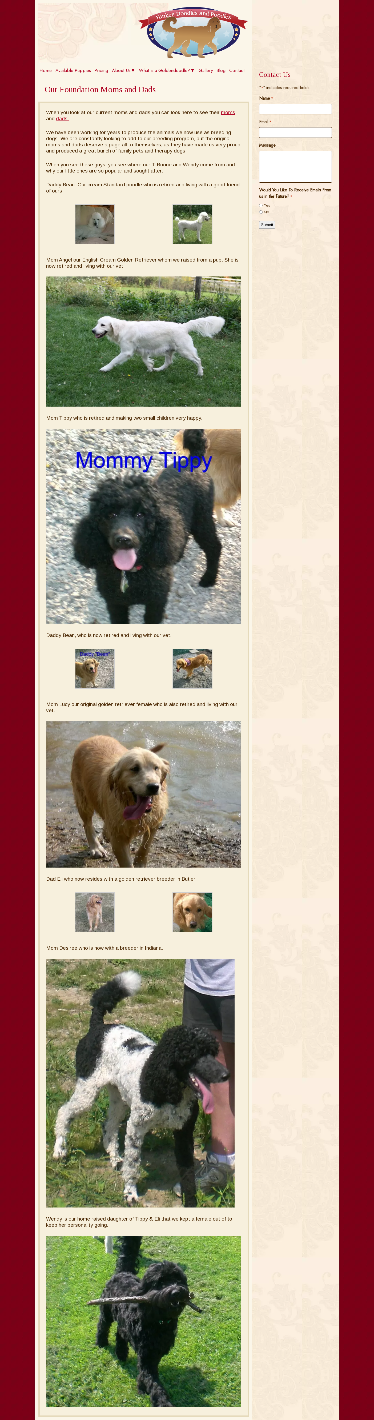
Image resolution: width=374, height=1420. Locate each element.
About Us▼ (123, 70)
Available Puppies (73, 70)
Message (267, 145)
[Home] (193, 57)
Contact (237, 70)
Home (45, 70)
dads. (62, 118)
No (266, 212)
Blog (221, 70)
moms (228, 112)
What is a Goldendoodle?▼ (167, 70)
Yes (267, 205)
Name (266, 98)
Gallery (206, 70)
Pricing (101, 70)
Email (265, 122)
